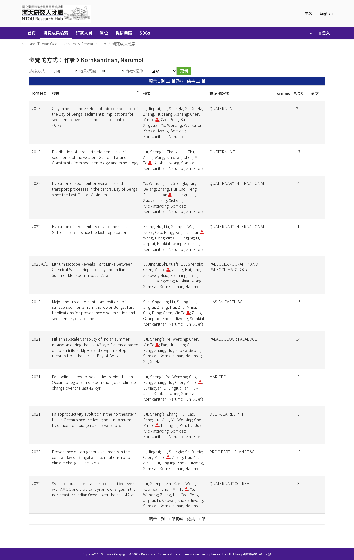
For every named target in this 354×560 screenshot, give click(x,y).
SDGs (145, 33)
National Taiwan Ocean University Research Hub (63, 44)
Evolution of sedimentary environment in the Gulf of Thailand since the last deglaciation (92, 229)
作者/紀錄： (136, 71)
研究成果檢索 (55, 33)
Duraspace (148, 554)
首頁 (32, 33)
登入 (324, 33)
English (326, 13)
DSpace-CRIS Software (98, 554)
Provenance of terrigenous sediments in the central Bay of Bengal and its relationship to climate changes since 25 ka (91, 457)
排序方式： (39, 71)
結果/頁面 (87, 71)
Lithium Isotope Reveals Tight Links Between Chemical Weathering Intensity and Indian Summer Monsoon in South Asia (92, 269)
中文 (308, 13)
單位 (104, 33)
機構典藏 (124, 33)
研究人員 (84, 33)
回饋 (268, 554)
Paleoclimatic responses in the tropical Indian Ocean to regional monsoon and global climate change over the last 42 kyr (94, 382)
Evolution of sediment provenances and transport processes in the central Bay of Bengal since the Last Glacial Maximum (95, 188)
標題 (56, 93)
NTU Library (234, 554)
